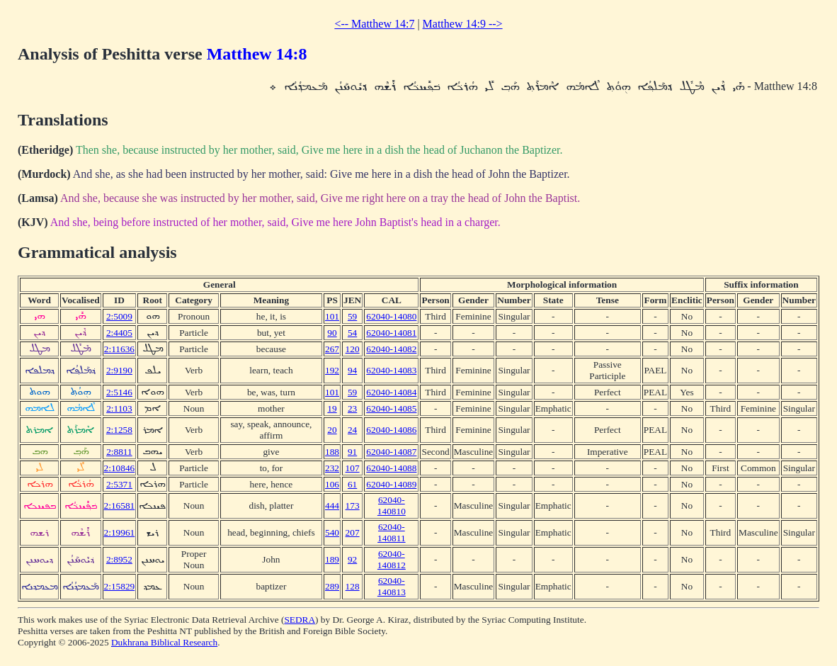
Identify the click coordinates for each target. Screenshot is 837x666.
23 (352, 408)
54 (352, 332)
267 (332, 349)
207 (353, 532)
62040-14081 (391, 332)
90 (331, 332)
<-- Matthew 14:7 (374, 24)
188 (332, 451)
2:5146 (119, 392)
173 (353, 505)
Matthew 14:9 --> (463, 24)
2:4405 (119, 332)
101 (332, 316)
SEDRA (299, 619)
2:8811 (119, 451)
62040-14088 (391, 468)
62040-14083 (391, 370)
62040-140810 (391, 506)
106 (332, 484)
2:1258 (119, 429)
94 (352, 370)
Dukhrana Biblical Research (164, 642)
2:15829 (119, 586)
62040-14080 (391, 316)
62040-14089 (391, 484)
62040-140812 (391, 559)
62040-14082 (391, 349)
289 (332, 586)
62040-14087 (391, 451)
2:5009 (119, 316)
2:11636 (119, 349)
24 (352, 429)
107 (353, 468)
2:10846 (119, 468)
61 (352, 484)
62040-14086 (391, 429)
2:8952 (119, 559)
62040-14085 (391, 408)
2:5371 (119, 484)
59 (352, 316)
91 (352, 451)
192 (332, 370)
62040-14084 (391, 392)
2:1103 (119, 408)
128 (353, 586)
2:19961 (119, 532)
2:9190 (119, 370)
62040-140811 (391, 532)
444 (332, 505)
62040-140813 (391, 586)
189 (332, 559)
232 (332, 468)
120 (353, 349)
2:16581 (119, 505)
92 (352, 559)
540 (332, 532)
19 (331, 408)
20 (331, 429)
